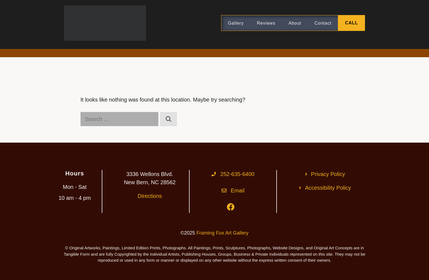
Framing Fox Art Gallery (222, 233)
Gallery (236, 23)
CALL (351, 23)
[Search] (168, 119)
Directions (150, 196)
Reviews (266, 23)
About (294, 23)
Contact (322, 23)
